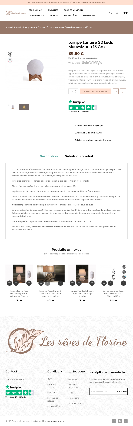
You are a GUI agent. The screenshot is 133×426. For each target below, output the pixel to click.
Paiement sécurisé (51, 386)
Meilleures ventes (76, 403)
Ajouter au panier (95, 91)
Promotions (73, 398)
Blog (70, 392)
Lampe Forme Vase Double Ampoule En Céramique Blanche (19, 293)
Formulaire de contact (15, 379)
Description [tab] (49, 156)
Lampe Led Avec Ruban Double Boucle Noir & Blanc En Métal (113, 293)
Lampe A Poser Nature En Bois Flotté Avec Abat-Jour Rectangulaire (50, 293)
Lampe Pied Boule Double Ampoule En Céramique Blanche (82, 293)
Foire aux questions (73, 386)
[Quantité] (73, 91)
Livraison (51, 392)
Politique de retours (52, 399)
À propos (72, 379)
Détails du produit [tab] (79, 156)
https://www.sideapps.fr (53, 421)
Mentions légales (55, 406)
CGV (49, 379)
